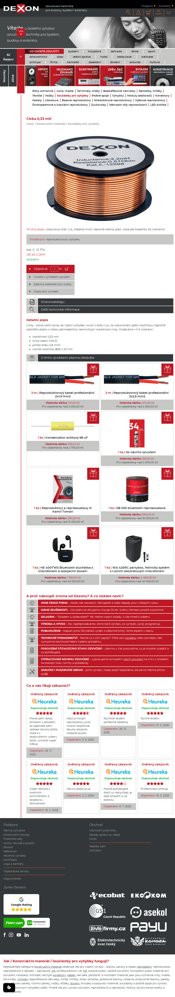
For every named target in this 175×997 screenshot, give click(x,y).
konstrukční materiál (48, 966)
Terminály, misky (88, 91)
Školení (8, 847)
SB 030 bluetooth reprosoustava (137, 508)
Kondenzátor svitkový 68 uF (63, 437)
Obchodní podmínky (102, 830)
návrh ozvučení (133, 659)
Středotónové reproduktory (113, 100)
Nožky (49, 95)
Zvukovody (98, 104)
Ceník (93, 839)
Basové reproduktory (76, 100)
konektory (59, 975)
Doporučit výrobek (46, 291)
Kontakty (165, 5)
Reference (10, 851)
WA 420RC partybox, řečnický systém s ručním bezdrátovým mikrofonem (137, 569)
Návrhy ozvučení (14, 830)
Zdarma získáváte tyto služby (53, 284)
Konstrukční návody (17, 834)
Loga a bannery (14, 864)
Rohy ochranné (42, 91)
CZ (169, 12)
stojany (75, 983)
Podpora (147, 5)
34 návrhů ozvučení (137, 452)
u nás (44, 673)
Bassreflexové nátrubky (119, 91)
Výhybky (118, 95)
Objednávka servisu (16, 871)
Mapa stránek (12, 878)
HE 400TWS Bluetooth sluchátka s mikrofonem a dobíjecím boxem (63, 569)
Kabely (37, 100)
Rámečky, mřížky (150, 91)
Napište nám (97, 846)
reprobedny (144, 966)
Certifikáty (10, 859)
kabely (71, 975)
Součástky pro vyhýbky (72, 95)
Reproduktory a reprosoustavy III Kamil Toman (63, 509)
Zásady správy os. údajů (104, 834)
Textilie (37, 95)
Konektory (162, 95)
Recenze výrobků (15, 855)
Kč (158, 12)
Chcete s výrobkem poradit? (52, 277)
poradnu (130, 638)
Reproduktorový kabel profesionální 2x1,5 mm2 (62, 394)
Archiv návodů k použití (19, 843)
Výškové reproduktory (150, 100)
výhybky (22, 979)
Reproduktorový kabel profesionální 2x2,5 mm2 (137, 394)
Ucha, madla (65, 91)
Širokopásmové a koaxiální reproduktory (60, 104)
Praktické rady (13, 839)
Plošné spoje (100, 95)
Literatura (52, 100)
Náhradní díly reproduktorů (128, 104)
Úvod (29, 123)
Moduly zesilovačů (139, 95)
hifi (53, 971)
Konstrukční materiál (51, 123)
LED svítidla (158, 104)
